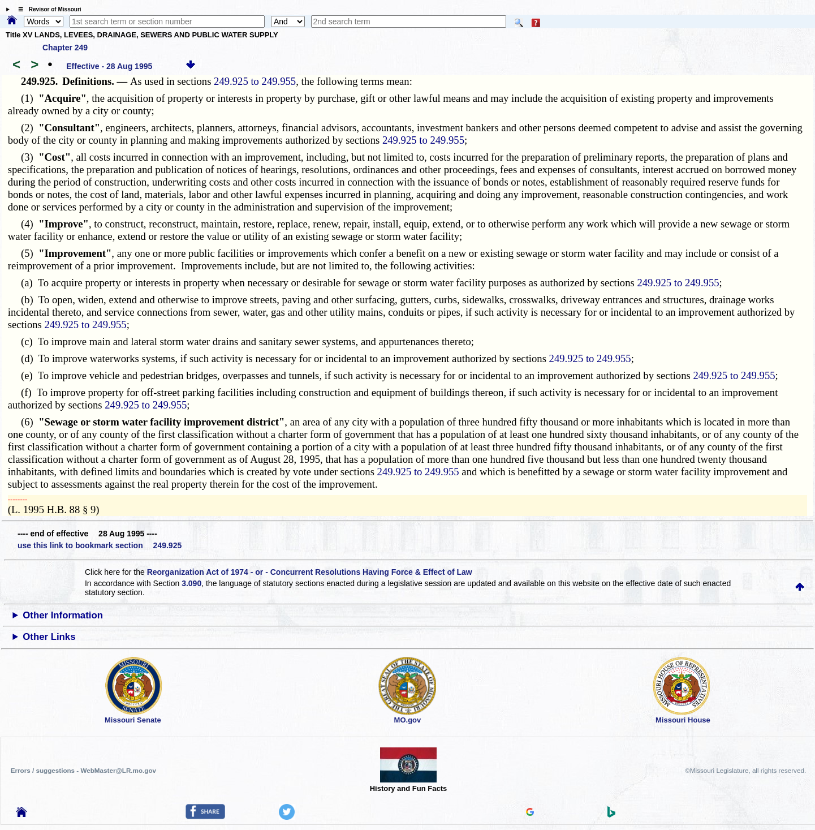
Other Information (63, 615)
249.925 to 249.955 (255, 81)
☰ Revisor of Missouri (46, 9)
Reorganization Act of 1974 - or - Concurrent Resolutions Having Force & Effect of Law (309, 572)
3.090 (191, 583)
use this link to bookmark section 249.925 (100, 545)
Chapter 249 (65, 47)
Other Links (49, 636)
